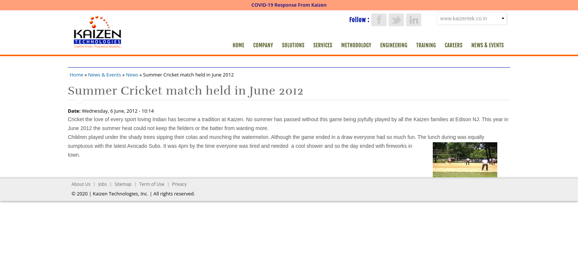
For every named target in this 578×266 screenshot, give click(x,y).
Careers (453, 45)
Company (263, 45)
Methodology (356, 45)
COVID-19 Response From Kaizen (289, 4)
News (132, 74)
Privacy (179, 184)
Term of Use (151, 184)
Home (238, 45)
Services (322, 45)
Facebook (379, 19)
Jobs (102, 184)
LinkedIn (413, 19)
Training (426, 45)
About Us (81, 184)
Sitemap (123, 184)
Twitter (396, 19)
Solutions (293, 45)
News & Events (487, 45)
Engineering (394, 45)
